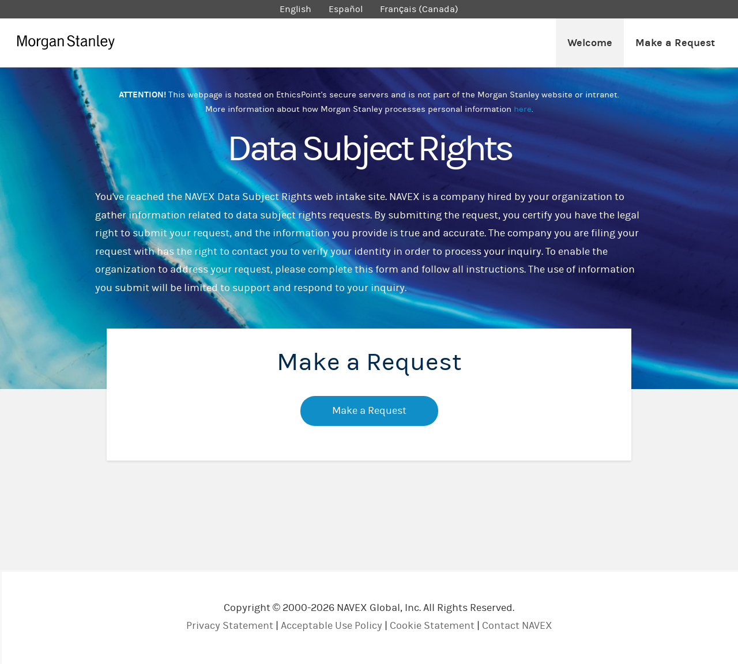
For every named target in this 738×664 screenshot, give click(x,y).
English (295, 9)
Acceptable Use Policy (331, 626)
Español (346, 9)
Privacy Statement (229, 626)
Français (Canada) (419, 9)
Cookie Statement (432, 626)
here (523, 109)
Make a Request (675, 43)
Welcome (589, 43)
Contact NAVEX (517, 626)
